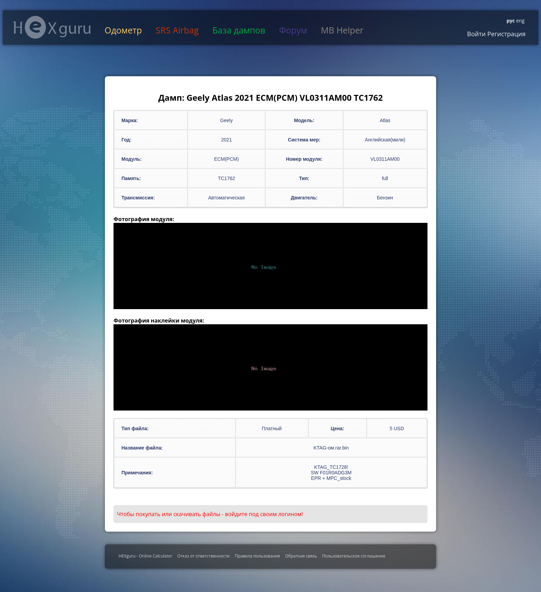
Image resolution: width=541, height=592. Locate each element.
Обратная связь (301, 556)
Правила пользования (257, 556)
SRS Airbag (177, 30)
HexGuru (52, 27)
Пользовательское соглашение (353, 556)
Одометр (123, 30)
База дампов (239, 30)
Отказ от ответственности (203, 556)
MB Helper (342, 30)
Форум (293, 30)
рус (510, 20)
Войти (476, 34)
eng (519, 20)
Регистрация (506, 34)
